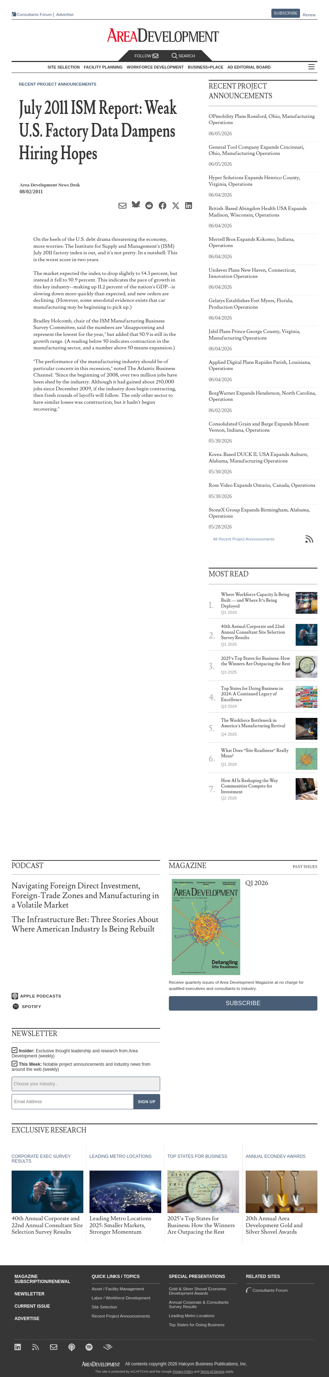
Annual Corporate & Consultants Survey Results (199, 1304)
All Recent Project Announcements (243, 539)
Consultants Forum (34, 14)
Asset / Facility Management (118, 1289)
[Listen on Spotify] (86, 1007)
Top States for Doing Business (197, 1325)
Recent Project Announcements (57, 84)
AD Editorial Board (249, 67)
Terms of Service (212, 1371)
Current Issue (32, 1306)
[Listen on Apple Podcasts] (86, 996)
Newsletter (29, 1293)
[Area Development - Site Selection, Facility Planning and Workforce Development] (164, 35)
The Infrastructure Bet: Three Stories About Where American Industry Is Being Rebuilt (85, 924)
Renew (309, 15)
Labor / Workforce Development (121, 1298)
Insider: (75, 1053)
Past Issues (305, 866)
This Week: (81, 1067)
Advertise (65, 15)
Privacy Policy (183, 1371)
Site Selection (104, 1307)
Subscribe (286, 13)
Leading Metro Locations (192, 1316)
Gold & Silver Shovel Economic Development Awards (197, 1291)
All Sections (311, 67)
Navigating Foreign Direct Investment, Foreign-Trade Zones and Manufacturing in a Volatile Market (85, 895)
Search (183, 56)
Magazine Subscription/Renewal (42, 1279)
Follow (146, 56)
